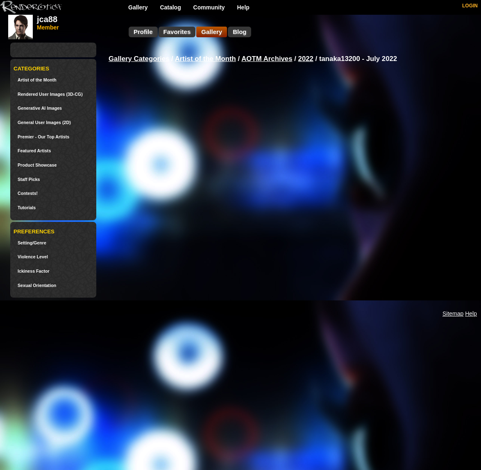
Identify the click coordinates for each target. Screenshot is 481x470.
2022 (305, 59)
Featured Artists (34, 151)
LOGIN (470, 6)
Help (243, 7)
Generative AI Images (40, 108)
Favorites (177, 31)
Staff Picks (29, 179)
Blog (239, 31)
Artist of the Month (37, 80)
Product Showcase (37, 165)
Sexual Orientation (37, 285)
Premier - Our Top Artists (43, 137)
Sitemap (452, 313)
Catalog (170, 7)
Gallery (137, 7)
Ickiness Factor (34, 271)
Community (209, 7)
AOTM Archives (266, 59)
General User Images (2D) (44, 122)
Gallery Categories (139, 59)
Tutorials (27, 208)
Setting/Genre (32, 243)
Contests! (28, 193)
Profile (143, 31)
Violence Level (33, 257)
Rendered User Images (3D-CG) (50, 94)
